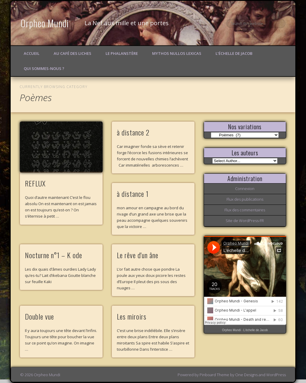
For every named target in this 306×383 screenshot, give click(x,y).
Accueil (31, 53)
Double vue (39, 316)
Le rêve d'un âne (137, 255)
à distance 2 (133, 132)
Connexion (244, 188)
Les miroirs (131, 316)
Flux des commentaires (244, 210)
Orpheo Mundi (44, 23)
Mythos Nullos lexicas (176, 53)
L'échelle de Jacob (255, 330)
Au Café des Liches (72, 53)
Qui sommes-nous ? (44, 68)
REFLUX (35, 183)
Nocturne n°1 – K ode (53, 255)
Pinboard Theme (214, 374)
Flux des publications (245, 199)
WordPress (276, 374)
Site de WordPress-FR (245, 220)
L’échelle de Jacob (234, 53)
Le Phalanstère (122, 53)
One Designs (246, 374)
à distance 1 (133, 193)
